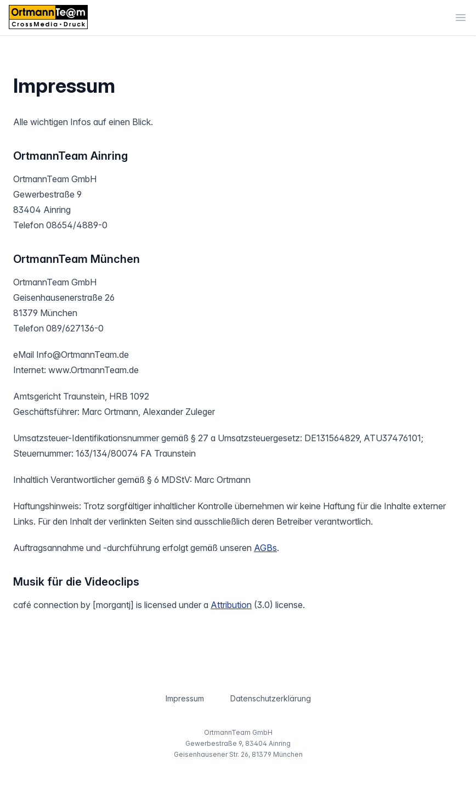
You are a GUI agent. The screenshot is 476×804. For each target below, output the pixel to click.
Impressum (185, 698)
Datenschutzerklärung (270, 698)
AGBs (265, 547)
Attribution (231, 604)
